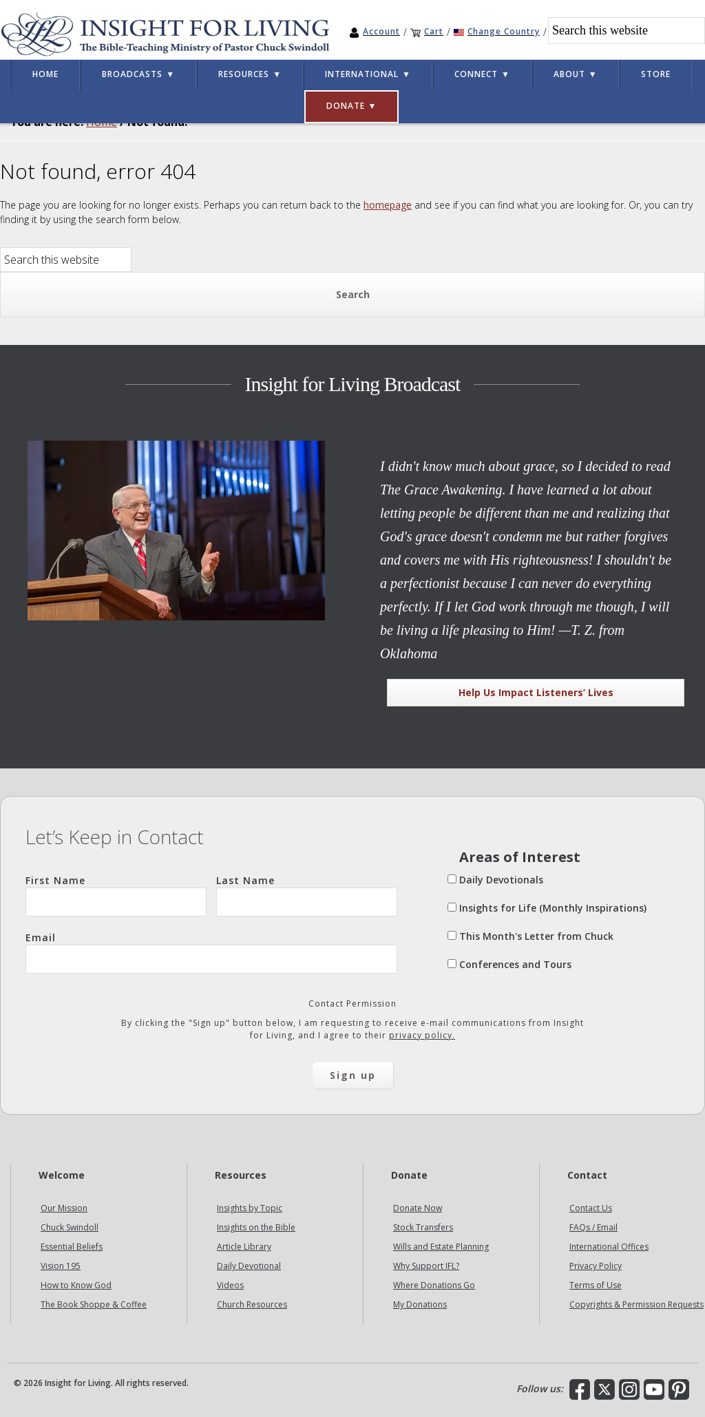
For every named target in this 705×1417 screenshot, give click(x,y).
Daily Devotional (249, 1266)
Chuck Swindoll (69, 1227)
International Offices (609, 1246)
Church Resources (252, 1304)
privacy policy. (422, 1035)
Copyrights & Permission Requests (636, 1304)
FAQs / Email (593, 1227)
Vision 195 (61, 1266)
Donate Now (417, 1208)
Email (211, 952)
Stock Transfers (423, 1227)
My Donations (420, 1304)
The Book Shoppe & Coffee (94, 1304)
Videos (230, 1285)
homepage (388, 204)
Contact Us (590, 1208)
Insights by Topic (249, 1208)
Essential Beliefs (72, 1246)
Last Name (306, 895)
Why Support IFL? (426, 1266)
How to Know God (76, 1285)
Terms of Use (595, 1285)
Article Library (244, 1246)
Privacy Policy (595, 1266)
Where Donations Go (434, 1285)
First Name (116, 895)
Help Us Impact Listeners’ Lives (536, 692)
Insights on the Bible (256, 1227)
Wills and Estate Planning (441, 1246)
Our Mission (64, 1208)
